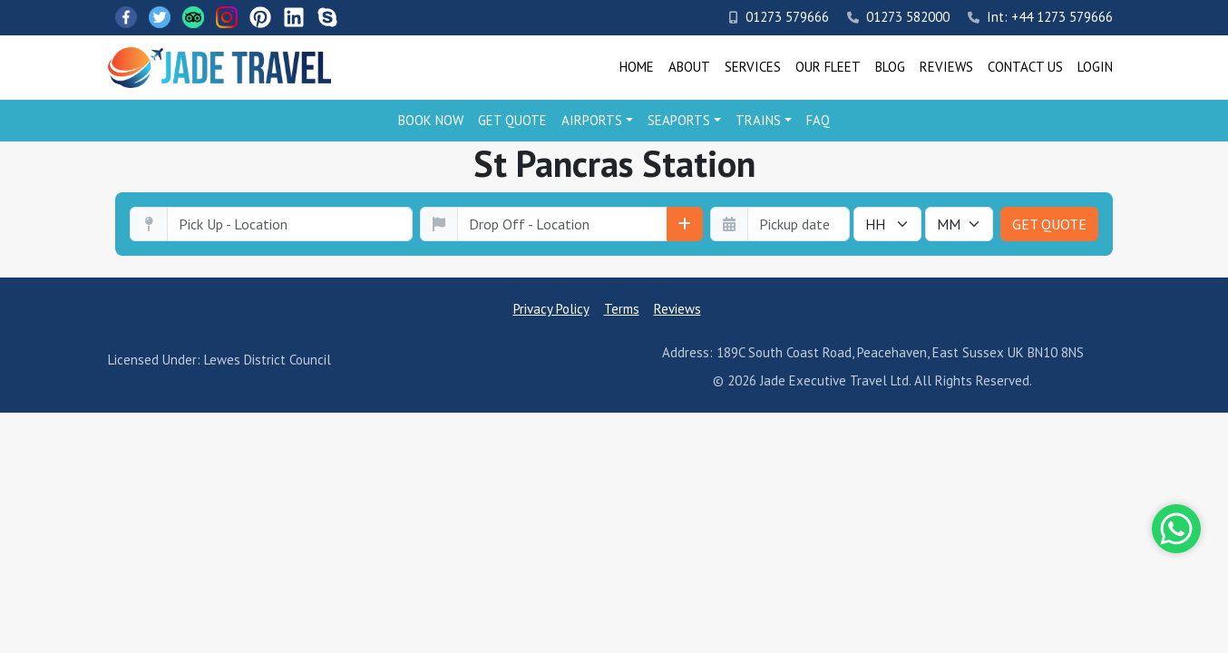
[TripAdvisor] (193, 17)
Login (1095, 66)
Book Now (430, 120)
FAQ (818, 120)
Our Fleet (828, 66)
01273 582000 (898, 16)
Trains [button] (758, 120)
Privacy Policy (551, 308)
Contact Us (1025, 66)
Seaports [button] (679, 120)
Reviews (946, 66)
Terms (621, 308)
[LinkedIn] (293, 17)
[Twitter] (159, 17)
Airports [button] (591, 120)
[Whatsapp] (1176, 528)
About (689, 66)
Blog (890, 66)
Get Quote (512, 120)
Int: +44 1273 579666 (1040, 16)
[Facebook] (126, 17)
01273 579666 (779, 16)
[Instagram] (226, 17)
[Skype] (327, 17)
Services (753, 66)
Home (636, 66)
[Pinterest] (260, 17)
